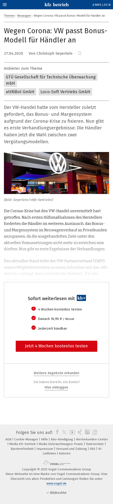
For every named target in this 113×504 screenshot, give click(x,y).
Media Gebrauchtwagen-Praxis (61, 444)
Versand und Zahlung (72, 449)
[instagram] (94, 432)
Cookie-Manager (26, 439)
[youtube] (71, 432)
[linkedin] (86, 432)
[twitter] (63, 432)
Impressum (45, 449)
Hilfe (45, 439)
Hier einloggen (56, 387)
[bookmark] (80, 53)
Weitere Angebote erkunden (56, 373)
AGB (8, 439)
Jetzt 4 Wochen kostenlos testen (56, 346)
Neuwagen (24, 15)
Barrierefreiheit (22, 449)
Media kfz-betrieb (23, 444)
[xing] (79, 432)
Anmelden (101, 5)
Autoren (64, 453)
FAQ (93, 449)
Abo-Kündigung (62, 439)
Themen (9, 15)
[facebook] (56, 432)
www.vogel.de (56, 483)
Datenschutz (95, 444)
